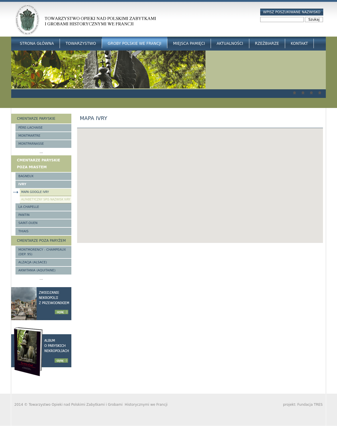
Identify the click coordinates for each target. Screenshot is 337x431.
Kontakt (299, 43)
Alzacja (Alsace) (32, 262)
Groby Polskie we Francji (134, 43)
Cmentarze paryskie (36, 119)
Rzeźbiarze (267, 43)
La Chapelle (28, 207)
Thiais (23, 231)
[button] (200, 180)
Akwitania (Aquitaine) (37, 270)
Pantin (24, 215)
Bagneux (26, 176)
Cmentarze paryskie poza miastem (38, 163)
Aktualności (230, 43)
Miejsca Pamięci (189, 43)
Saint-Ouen (28, 223)
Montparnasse (31, 144)
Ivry (22, 184)
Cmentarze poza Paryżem (41, 241)
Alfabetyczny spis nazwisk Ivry (45, 199)
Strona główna (37, 43)
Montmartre (29, 136)
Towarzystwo (81, 43)
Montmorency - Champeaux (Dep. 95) (42, 252)
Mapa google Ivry (35, 192)
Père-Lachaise (30, 128)
